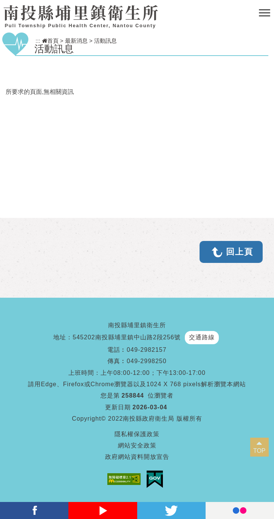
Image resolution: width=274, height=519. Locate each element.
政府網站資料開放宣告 (137, 457)
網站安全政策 (137, 445)
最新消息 (76, 40)
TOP (259, 451)
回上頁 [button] (239, 251)
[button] (264, 13)
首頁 (50, 40)
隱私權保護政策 (137, 434)
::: (38, 40)
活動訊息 (105, 40)
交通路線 (202, 337)
